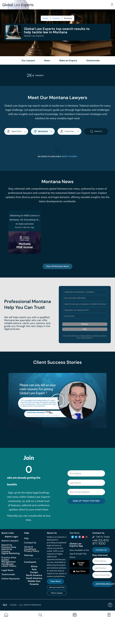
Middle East (34, 581)
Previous (84, 324)
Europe (34, 572)
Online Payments (10, 578)
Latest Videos (8, 565)
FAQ (26, 538)
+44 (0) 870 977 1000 (100, 542)
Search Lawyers (9, 540)
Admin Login (11, 537)
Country (56, 18)
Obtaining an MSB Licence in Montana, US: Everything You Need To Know (25, 219)
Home (45, 18)
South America (34, 578)
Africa (34, 566)
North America (34, 575)
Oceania (34, 584)
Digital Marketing (10, 553)
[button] (57, 401)
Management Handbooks (8, 562)
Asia (34, 569)
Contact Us (30, 542)
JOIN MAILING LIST (103, 583)
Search (96, 131)
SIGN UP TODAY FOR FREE (86, 500)
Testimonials (8, 574)
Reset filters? (69, 156)
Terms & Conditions (30, 548)
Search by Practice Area (8, 546)
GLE (5, 604)
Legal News (7, 570)
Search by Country (6, 550)
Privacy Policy (31, 551)
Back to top (110, 605)
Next (85, 329)
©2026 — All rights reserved (25, 605)
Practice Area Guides (8, 558)
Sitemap (28, 555)
